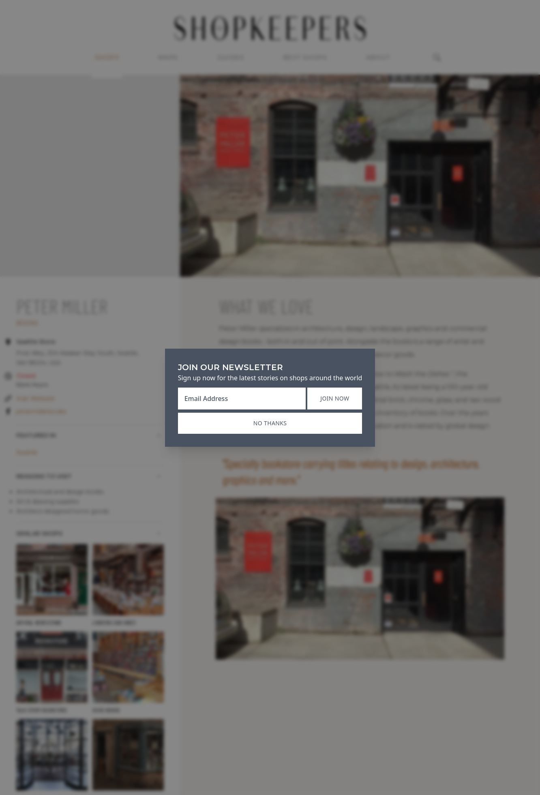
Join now (334, 398)
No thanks (270, 423)
